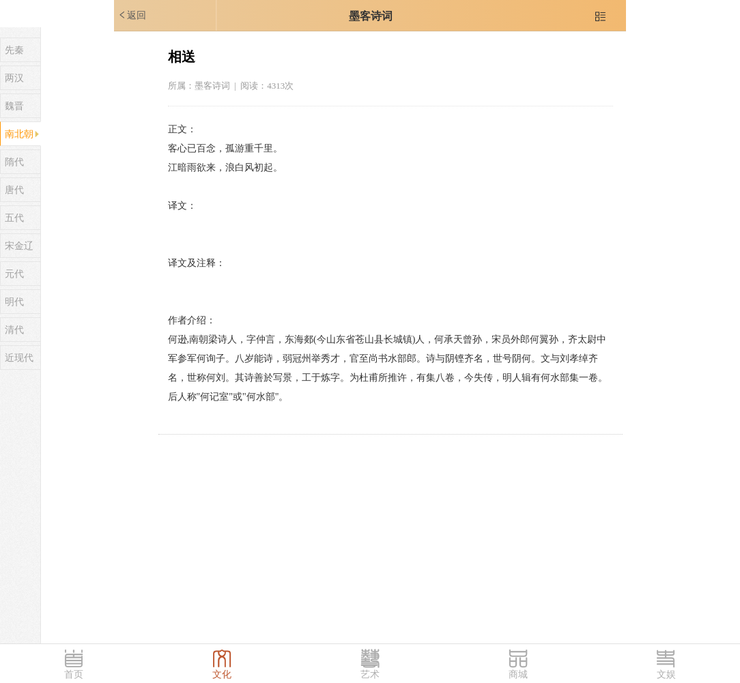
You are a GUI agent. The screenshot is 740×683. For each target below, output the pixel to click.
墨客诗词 (371, 16)
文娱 (666, 674)
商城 (518, 674)
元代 (14, 274)
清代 (14, 330)
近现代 (19, 358)
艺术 (370, 674)
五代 (14, 218)
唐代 (14, 190)
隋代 (14, 162)
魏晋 (14, 106)
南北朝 (19, 134)
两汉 (14, 78)
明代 (14, 302)
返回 (131, 15)
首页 (73, 674)
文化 (221, 674)
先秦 (14, 50)
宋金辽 (19, 246)
